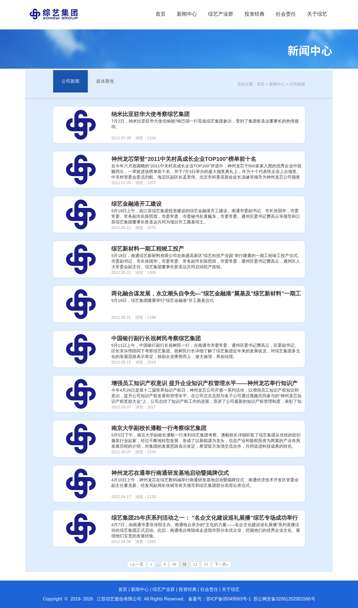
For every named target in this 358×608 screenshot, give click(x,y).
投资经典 (254, 14)
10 (174, 564)
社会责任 (286, 14)
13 (206, 564)
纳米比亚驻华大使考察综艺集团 (150, 114)
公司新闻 (70, 81)
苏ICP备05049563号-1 (228, 599)
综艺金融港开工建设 (136, 204)
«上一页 (136, 564)
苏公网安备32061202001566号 (284, 599)
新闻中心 (187, 14)
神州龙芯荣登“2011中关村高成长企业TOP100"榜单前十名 (183, 159)
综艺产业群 (220, 14)
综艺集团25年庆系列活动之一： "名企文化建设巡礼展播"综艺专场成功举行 (204, 518)
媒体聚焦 (105, 81)
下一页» (221, 564)
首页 (161, 14)
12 (195, 564)
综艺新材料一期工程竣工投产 (147, 249)
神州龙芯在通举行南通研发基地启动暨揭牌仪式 (170, 473)
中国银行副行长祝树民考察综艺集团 (156, 338)
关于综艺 (317, 14)
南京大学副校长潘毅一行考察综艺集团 (158, 428)
